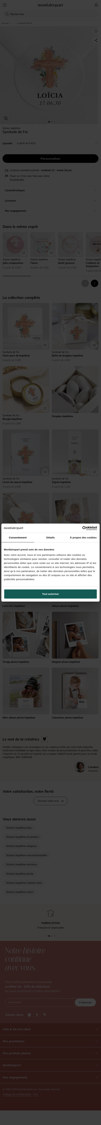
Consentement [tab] (18, 537)
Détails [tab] (50, 537)
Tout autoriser (50, 593)
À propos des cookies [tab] (83, 537)
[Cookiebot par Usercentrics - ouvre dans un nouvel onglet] (82, 528)
